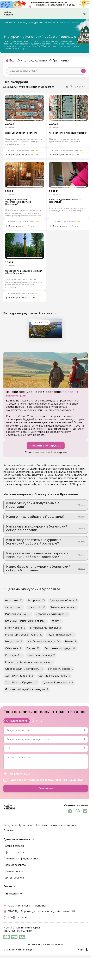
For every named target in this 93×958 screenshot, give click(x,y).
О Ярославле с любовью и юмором (68, 133)
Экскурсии (10, 825)
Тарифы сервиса (13, 877)
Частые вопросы (13, 845)
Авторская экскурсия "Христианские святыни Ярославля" (18, 202)
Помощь (8, 830)
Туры (22, 825)
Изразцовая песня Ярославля (21, 133)
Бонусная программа (63, 825)
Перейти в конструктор (45, 446)
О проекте (41, 825)
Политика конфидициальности (22, 858)
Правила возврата (14, 864)
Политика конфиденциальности (45, 944)
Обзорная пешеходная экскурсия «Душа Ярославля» (23, 273)
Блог (30, 825)
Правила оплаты (13, 871)
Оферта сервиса (13, 852)
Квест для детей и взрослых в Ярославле (65, 201)
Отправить (46, 788)
